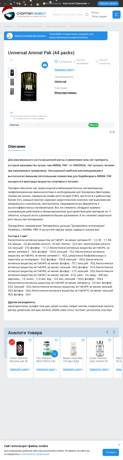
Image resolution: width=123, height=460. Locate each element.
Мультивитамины (55, 26)
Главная (8, 26)
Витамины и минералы (29, 26)
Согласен (111, 452)
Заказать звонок (108, 3)
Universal (60, 81)
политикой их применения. (35, 454)
